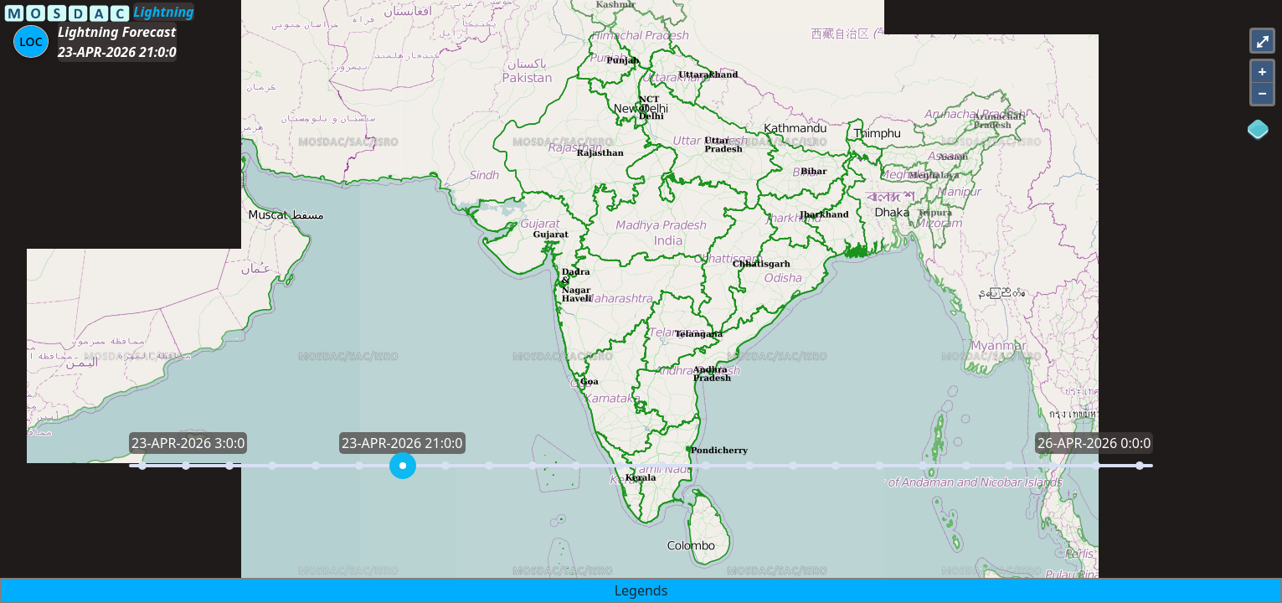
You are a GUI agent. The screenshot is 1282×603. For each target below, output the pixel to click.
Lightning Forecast (117, 32)
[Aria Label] (31, 41)
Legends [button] (641, 590)
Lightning (163, 12)
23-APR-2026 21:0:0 (117, 52)
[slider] (402, 465)
